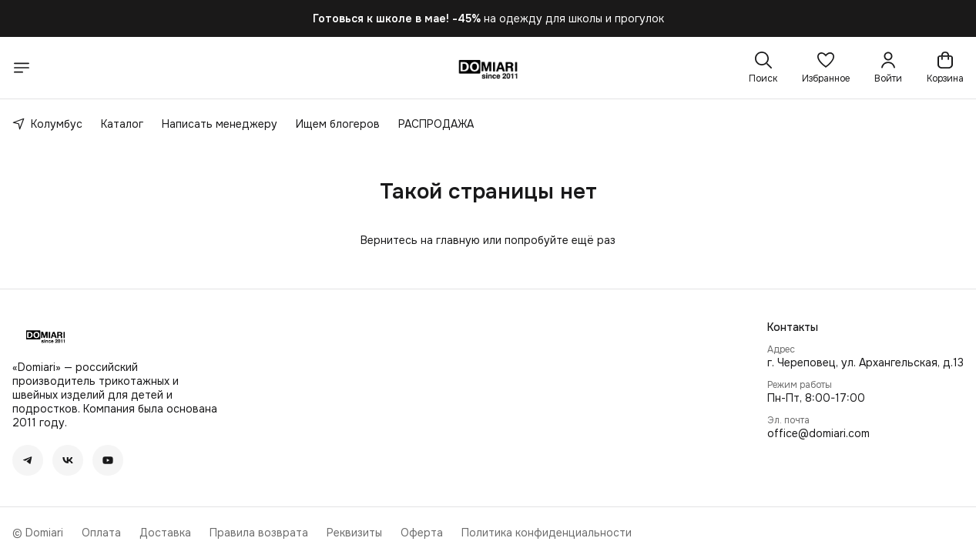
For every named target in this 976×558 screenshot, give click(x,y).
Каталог (122, 124)
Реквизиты (354, 533)
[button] (826, 68)
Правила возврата (259, 533)
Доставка (165, 533)
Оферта (422, 533)
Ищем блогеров (338, 124)
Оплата (101, 533)
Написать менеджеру (219, 124)
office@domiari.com (818, 433)
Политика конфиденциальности (546, 533)
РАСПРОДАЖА (436, 124)
